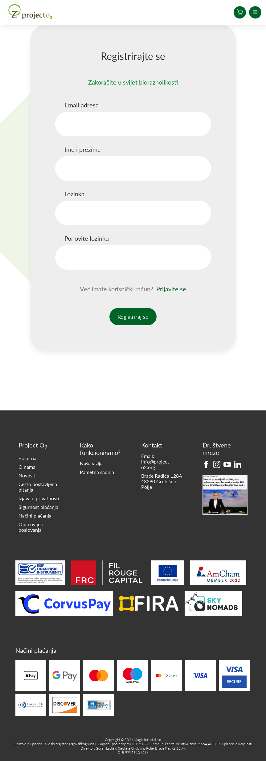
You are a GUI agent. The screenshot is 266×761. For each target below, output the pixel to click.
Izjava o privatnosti (38, 498)
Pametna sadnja (97, 472)
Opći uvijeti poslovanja (30, 527)
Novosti (26, 475)
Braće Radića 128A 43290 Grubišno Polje (161, 481)
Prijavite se (171, 289)
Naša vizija (91, 463)
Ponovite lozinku (86, 238)
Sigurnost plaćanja (38, 507)
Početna (27, 458)
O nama (26, 467)
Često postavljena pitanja (37, 487)
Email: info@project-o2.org (156, 461)
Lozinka (74, 194)
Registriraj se (133, 316)
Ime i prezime (82, 149)
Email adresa (81, 105)
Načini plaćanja (34, 515)
